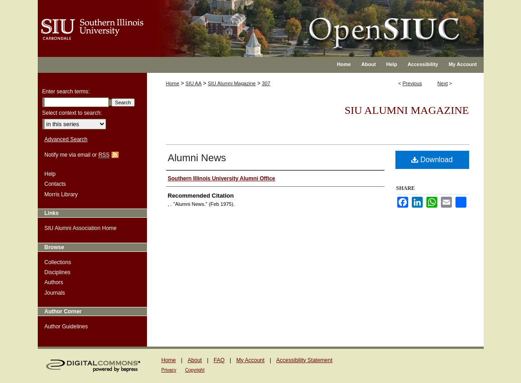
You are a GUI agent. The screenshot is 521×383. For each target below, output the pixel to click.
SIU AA (194, 83)
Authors (54, 282)
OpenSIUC (290, 23)
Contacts (55, 184)
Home (172, 83)
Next (442, 83)
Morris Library (61, 194)
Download (432, 159)
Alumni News (197, 157)
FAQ (218, 360)
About (194, 360)
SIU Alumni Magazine (232, 83)
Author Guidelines (66, 326)
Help (50, 174)
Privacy (169, 370)
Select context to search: (72, 113)
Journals (55, 293)
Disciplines (58, 272)
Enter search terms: (66, 91)
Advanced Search (66, 139)
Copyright (195, 370)
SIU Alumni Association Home (81, 228)
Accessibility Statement (304, 360)
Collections (58, 262)
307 (266, 83)
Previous (412, 83)
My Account (250, 360)
